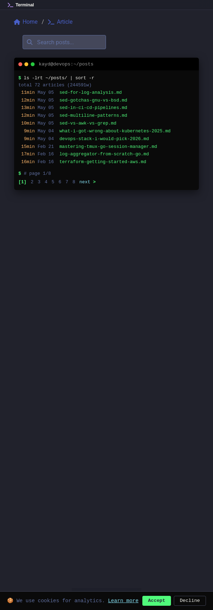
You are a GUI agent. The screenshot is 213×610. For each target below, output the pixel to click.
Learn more (123, 600)
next (87, 182)
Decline (190, 600)
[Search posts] (64, 42)
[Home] (20, 5)
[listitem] (106, 93)
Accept (156, 600)
